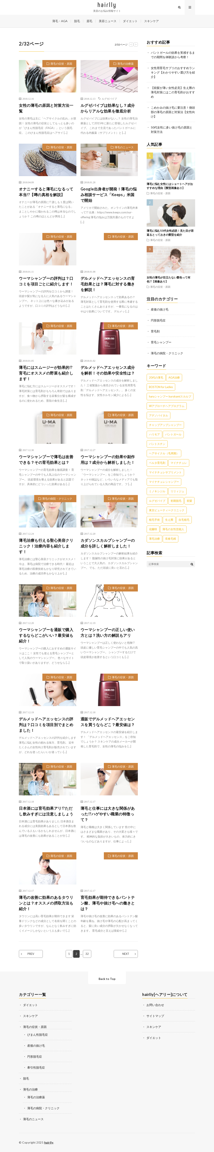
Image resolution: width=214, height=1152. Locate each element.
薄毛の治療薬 (125, 63)
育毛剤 (155, 331)
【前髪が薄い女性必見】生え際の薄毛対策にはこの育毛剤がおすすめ (173, 92)
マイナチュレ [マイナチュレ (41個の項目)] (179, 462)
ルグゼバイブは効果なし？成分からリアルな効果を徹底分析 (108, 108)
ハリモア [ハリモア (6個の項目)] (154, 434)
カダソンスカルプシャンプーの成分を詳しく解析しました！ (108, 543)
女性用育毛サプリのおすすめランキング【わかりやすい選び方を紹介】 (173, 72)
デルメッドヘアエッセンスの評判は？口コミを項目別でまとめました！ (46, 725)
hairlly (49, 1142)
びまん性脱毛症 (37, 1034)
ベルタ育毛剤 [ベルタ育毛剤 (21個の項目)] (157, 462)
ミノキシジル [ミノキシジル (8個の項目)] (157, 491)
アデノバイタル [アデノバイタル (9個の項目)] (158, 415)
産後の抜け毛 (159, 309)
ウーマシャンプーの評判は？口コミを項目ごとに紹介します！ (46, 281)
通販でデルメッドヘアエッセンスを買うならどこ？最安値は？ (108, 722)
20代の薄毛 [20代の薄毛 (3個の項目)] (156, 377)
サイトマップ (155, 1016)
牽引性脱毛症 (36, 1067)
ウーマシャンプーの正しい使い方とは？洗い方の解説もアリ (108, 632)
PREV (30, 953)
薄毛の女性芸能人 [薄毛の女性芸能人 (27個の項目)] (173, 529)
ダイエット (130, 21)
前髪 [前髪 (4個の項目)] (189, 500)
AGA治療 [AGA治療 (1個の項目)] (174, 377)
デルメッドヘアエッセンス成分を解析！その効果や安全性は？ (108, 370)
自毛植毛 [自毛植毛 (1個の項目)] (184, 519)
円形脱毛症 (158, 320)
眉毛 (89, 21)
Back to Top (107, 979)
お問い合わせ (155, 1005)
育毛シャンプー (161, 342)
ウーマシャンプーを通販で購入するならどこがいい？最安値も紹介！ (46, 635)
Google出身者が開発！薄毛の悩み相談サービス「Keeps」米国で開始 (109, 195)
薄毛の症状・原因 (61, 63)
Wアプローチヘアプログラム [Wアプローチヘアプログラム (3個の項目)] (166, 406)
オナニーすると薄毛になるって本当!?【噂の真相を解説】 (46, 192)
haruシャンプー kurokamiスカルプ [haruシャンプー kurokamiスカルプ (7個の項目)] (170, 396)
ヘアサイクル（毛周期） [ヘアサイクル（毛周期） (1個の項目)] (164, 453)
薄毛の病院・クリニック (57, 498)
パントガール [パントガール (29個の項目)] (173, 434)
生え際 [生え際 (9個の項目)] (169, 519)
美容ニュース (107, 21)
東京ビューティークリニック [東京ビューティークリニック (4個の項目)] (166, 510)
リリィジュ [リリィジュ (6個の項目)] (177, 491)
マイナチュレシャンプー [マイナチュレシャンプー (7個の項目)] (164, 481)
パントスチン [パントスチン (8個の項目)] (157, 444)
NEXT (125, 953)
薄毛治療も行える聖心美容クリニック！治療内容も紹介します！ (46, 546)
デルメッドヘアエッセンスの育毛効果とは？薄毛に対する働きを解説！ (108, 284)
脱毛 (77, 21)
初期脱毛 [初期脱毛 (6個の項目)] (176, 500)
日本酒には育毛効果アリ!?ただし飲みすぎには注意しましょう (46, 811)
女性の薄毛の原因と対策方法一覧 (46, 108)
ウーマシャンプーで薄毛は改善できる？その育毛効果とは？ (46, 459)
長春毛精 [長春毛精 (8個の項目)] (170, 538)
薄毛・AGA (60, 21)
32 (87, 953)
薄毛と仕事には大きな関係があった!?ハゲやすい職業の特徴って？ (108, 814)
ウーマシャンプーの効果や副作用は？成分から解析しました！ (108, 459)
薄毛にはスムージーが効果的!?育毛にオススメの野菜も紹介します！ (46, 373)
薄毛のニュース (124, 147)
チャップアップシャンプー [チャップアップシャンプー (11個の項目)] (165, 425)
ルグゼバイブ (109, 98)
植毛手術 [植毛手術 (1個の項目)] (154, 519)
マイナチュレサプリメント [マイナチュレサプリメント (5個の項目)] (165, 472)
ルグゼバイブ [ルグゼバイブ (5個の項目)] (157, 500)
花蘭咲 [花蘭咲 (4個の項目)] (153, 529)
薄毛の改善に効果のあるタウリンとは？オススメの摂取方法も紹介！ (46, 903)
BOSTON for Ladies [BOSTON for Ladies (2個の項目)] (161, 387)
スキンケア (151, 21)
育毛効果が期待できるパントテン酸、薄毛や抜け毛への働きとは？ (108, 903)
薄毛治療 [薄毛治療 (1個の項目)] (154, 538)
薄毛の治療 (30, 1089)
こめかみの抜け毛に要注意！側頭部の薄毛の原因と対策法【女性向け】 (173, 112)
